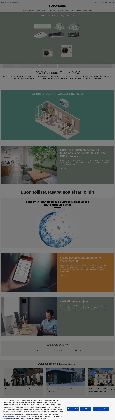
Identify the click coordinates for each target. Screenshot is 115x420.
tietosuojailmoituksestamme (26, 416)
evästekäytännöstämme (10, 416)
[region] (57, 409)
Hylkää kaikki (86, 408)
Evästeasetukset (73, 408)
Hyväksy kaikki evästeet (101, 408)
